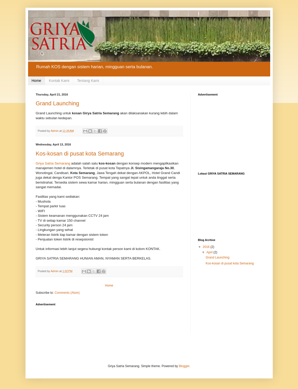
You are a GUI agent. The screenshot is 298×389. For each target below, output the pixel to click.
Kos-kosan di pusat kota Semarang (80, 153)
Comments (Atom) (67, 293)
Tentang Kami (88, 81)
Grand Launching (57, 103)
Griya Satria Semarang (53, 163)
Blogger (184, 366)
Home (36, 81)
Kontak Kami (59, 81)
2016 (206, 247)
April (209, 252)
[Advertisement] (129, 320)
